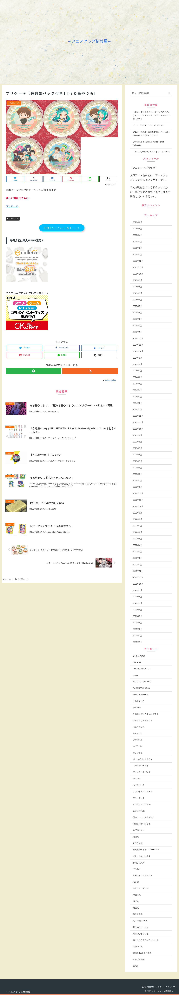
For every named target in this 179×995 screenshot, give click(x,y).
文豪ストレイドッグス (142, 875)
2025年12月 (138, 261)
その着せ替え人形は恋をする (145, 714)
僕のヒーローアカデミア (143, 817)
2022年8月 (137, 519)
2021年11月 (138, 577)
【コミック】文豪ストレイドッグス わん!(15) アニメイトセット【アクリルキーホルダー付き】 (151, 115)
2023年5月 (137, 461)
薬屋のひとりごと (141, 933)
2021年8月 (137, 597)
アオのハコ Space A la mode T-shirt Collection (148, 143)
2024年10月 (138, 351)
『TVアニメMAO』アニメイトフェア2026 (151, 152)
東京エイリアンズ (141, 888)
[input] (151, 93)
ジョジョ (137, 778)
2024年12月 (138, 338)
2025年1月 (137, 332)
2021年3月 (137, 629)
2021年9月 (137, 590)
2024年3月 (137, 396)
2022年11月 (138, 500)
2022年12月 (138, 493)
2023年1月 (137, 487)
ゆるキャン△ (139, 727)
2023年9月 (137, 435)
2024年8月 (137, 364)
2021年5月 (137, 616)
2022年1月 (137, 564)
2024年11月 (138, 345)
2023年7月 (137, 448)
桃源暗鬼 (137, 895)
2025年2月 (137, 325)
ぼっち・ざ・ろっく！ (142, 720)
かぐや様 (137, 707)
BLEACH (137, 662)
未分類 (136, 882)
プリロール (12, 206)
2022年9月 (137, 513)
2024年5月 (137, 383)
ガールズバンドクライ (142, 759)
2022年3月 (137, 551)
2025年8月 (137, 287)
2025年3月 (137, 319)
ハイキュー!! (138, 785)
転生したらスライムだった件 (145, 940)
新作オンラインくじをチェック (61, 228)
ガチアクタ (138, 753)
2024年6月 (137, 377)
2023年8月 (137, 442)
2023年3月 (137, 474)
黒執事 (136, 966)
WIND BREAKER (140, 694)
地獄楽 (136, 837)
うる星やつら (13, 219)
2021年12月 (138, 571)
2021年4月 (137, 622)
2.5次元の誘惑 (139, 656)
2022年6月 (137, 532)
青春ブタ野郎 (139, 959)
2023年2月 (137, 480)
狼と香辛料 (138, 914)
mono (135, 675)
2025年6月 (137, 300)
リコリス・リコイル (141, 804)
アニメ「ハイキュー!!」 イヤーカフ (148, 125)
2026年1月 (137, 254)
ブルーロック (139, 798)
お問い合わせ (146, 986)
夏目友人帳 (138, 843)
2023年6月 (137, 455)
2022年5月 (137, 539)
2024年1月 (137, 409)
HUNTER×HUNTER (141, 669)
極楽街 (136, 901)
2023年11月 (138, 422)
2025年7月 (137, 293)
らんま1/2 (137, 733)
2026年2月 (137, 248)
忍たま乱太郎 (139, 862)
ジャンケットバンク (141, 772)
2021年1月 (137, 642)
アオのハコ (138, 740)
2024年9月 (137, 358)
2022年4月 (137, 545)
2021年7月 (137, 603)
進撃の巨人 (138, 946)
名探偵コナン (139, 830)
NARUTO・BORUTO (142, 682)
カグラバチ (138, 746)
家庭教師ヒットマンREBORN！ (147, 849)
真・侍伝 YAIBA (140, 920)
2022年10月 (138, 506)
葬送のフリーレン (141, 927)
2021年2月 (137, 635)
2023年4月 (137, 468)
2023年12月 (138, 416)
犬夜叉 (136, 908)
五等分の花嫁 (139, 811)
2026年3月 (137, 241)
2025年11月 (138, 267)
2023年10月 (138, 429)
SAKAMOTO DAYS (141, 688)
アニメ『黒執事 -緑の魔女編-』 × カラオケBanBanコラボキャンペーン (151, 133)
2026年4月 (137, 235)
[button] (169, 93)
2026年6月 (137, 222)
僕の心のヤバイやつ (141, 824)
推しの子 (137, 869)
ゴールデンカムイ (141, 766)
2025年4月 (137, 312)
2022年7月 (137, 526)
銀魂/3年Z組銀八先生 (142, 953)
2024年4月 (137, 390)
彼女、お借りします (141, 856)
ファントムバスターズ (142, 791)
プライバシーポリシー (165, 986)
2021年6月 (137, 610)
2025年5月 (137, 306)
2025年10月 (138, 274)
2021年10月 (138, 584)
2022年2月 (137, 558)
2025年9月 (137, 280)
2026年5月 (137, 229)
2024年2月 (137, 403)
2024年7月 (137, 371)
